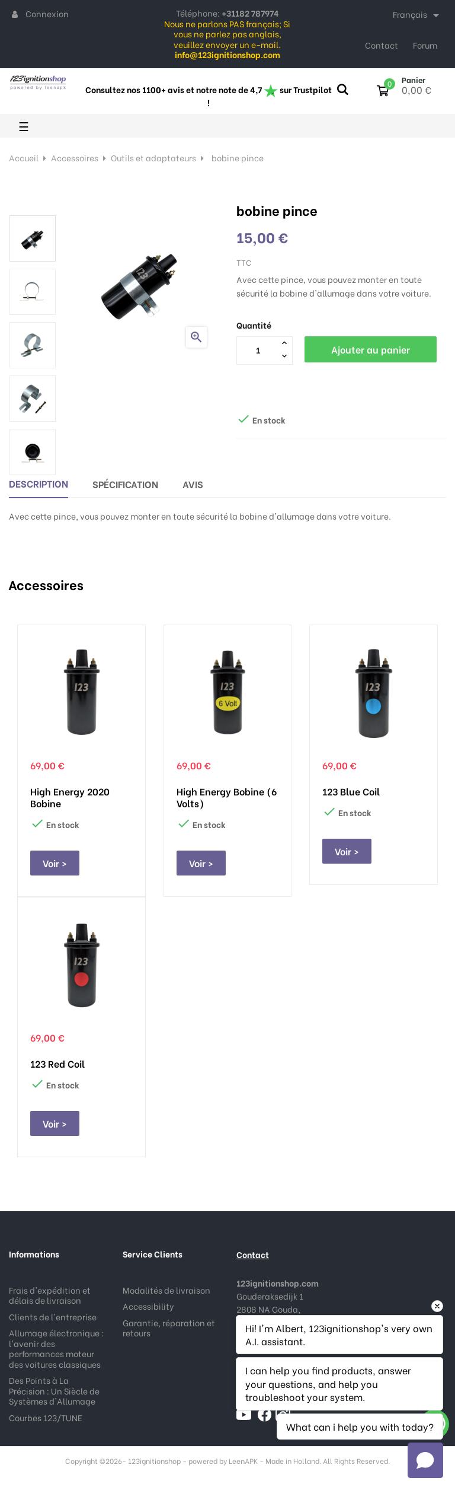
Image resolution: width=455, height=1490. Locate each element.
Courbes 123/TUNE (45, 1417)
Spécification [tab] (125, 484)
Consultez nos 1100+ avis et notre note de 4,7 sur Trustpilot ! (208, 96)
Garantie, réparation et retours (169, 1327)
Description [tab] (38, 483)
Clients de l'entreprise (53, 1316)
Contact (381, 45)
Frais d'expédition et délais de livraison (50, 1295)
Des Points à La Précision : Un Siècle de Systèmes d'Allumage (54, 1390)
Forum (425, 45)
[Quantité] (257, 350)
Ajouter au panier (370, 349)
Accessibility (148, 1306)
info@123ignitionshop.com (294, 1400)
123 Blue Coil (351, 791)
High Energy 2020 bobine (70, 797)
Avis (192, 484)
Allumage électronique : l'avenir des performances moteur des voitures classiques (56, 1348)
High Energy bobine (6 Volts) (227, 797)
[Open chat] (425, 1460)
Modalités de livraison (166, 1290)
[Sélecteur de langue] (418, 15)
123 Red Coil (57, 1063)
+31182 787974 (264, 1348)
